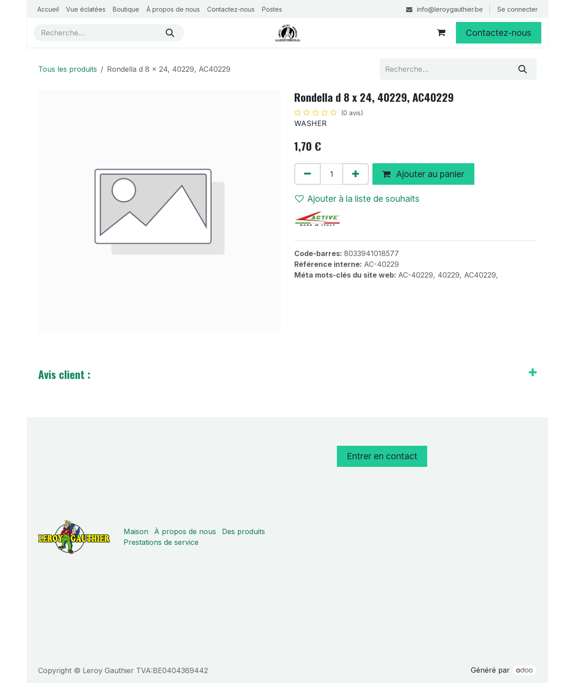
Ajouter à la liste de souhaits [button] (357, 198)
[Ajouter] (355, 174)
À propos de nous (185, 531)
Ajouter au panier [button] (423, 174)
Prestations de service (161, 542)
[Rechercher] (170, 32)
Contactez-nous (498, 32)
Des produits (243, 531)
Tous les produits (67, 69)
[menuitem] (48, 9)
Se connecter (517, 9)
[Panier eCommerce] (441, 33)
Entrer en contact (382, 456)
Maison (136, 531)
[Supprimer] (307, 174)
